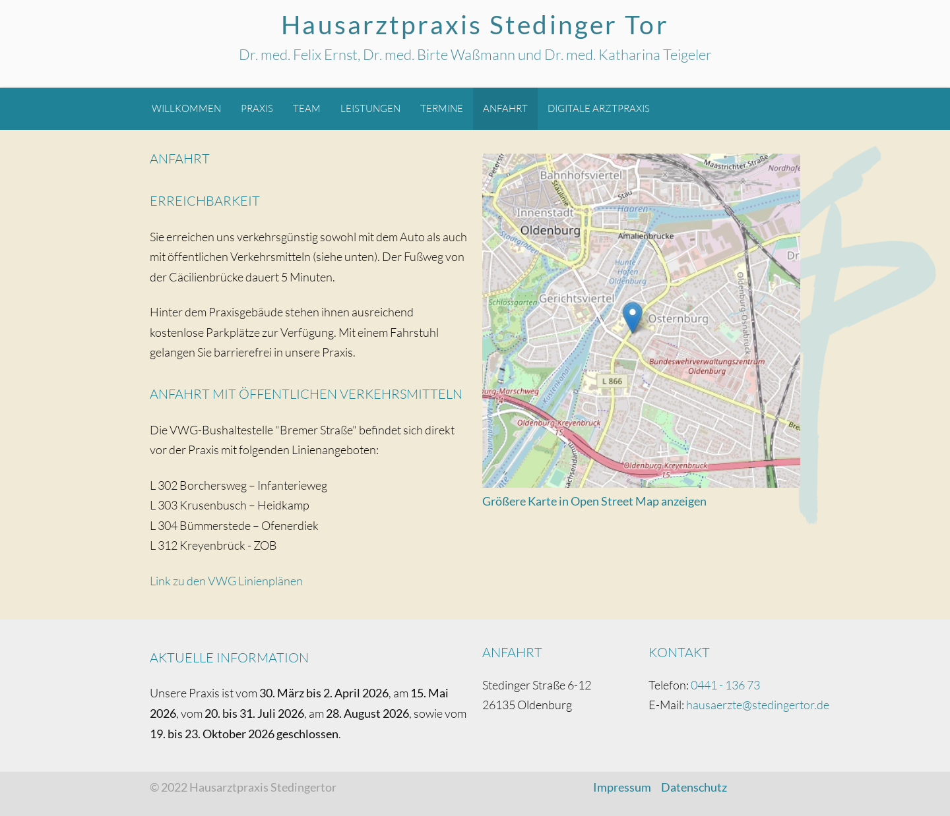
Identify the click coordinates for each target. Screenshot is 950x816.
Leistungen (370, 108)
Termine (441, 108)
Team (307, 108)
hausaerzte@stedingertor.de (757, 704)
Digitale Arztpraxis (599, 108)
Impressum (622, 787)
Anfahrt (505, 108)
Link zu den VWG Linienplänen (226, 580)
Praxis (257, 108)
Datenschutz (694, 787)
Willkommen (186, 108)
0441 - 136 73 (725, 685)
